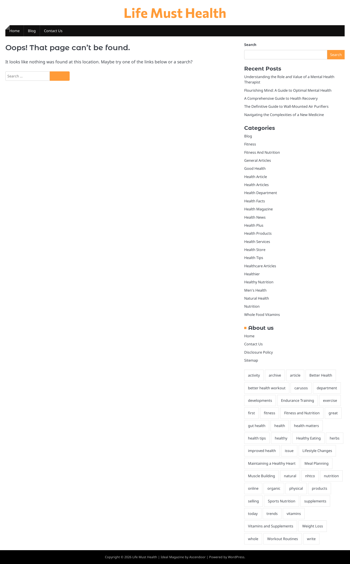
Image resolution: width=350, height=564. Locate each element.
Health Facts (254, 201)
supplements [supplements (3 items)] (315, 501)
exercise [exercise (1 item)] (330, 400)
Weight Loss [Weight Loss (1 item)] (312, 526)
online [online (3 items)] (253, 488)
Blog (32, 30)
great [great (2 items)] (333, 413)
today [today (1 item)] (253, 513)
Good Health (255, 168)
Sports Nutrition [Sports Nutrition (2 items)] (281, 501)
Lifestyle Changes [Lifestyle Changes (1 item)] (317, 450)
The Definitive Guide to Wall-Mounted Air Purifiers (286, 106)
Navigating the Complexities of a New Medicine (284, 114)
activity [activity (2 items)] (254, 375)
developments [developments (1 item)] (260, 400)
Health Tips (253, 257)
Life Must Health (175, 12)
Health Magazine (258, 209)
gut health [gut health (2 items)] (256, 425)
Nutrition (252, 306)
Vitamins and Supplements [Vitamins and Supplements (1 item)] (270, 526)
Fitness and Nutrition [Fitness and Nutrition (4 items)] (302, 413)
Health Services (257, 241)
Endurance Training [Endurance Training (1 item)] (297, 400)
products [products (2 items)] (319, 488)
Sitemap (251, 360)
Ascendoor (197, 557)
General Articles (257, 160)
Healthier (252, 274)
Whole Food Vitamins (262, 314)
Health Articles (256, 184)
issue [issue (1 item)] (289, 450)
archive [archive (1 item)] (275, 375)
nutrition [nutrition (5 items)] (331, 475)
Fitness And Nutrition (262, 152)
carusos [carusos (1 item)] (301, 388)
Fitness (250, 144)
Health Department (260, 192)
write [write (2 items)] (311, 538)
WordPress (236, 557)
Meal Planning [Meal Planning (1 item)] (316, 463)
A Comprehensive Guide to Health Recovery (281, 98)
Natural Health (256, 298)
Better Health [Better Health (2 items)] (320, 375)
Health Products (258, 233)
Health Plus (253, 225)
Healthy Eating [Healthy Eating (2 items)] (308, 438)
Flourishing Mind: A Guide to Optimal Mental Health (287, 90)
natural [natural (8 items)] (290, 475)
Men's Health (255, 290)
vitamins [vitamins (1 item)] (294, 513)
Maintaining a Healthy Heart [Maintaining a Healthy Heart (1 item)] (272, 463)
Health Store (254, 249)
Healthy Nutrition (258, 282)
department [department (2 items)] (327, 388)
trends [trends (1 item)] (272, 513)
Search (250, 44)
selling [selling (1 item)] (253, 501)
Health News (255, 217)
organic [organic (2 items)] (273, 488)
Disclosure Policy (258, 352)
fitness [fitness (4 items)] (269, 413)
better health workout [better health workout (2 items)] (266, 388)
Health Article (255, 176)
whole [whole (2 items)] (253, 538)
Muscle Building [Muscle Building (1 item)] (261, 475)
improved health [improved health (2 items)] (262, 450)
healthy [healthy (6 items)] (281, 438)
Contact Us (53, 30)
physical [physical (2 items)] (296, 488)
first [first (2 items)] (251, 413)
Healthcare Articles (260, 265)
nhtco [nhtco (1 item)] (310, 475)
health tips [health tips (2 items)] (257, 438)
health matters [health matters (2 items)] (306, 425)
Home (14, 30)
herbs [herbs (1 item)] (335, 438)
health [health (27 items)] (279, 425)
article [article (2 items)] (295, 375)
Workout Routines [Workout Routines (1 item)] (282, 538)
